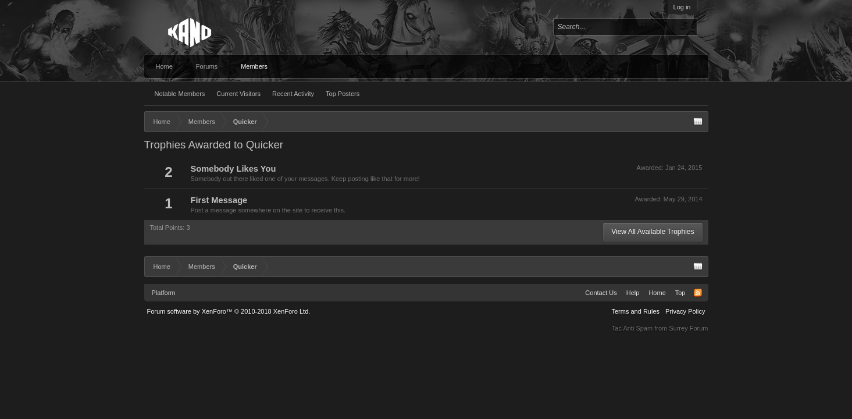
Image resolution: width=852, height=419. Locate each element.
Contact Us (600, 292)
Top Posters (342, 93)
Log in (682, 6)
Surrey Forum (688, 328)
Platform (164, 292)
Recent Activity (293, 93)
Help (633, 292)
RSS (698, 292)
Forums (207, 66)
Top (680, 292)
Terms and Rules (635, 311)
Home (164, 66)
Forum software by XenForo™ (229, 311)
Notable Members (180, 93)
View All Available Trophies (652, 232)
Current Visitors (238, 93)
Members (254, 66)
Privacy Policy (685, 311)
